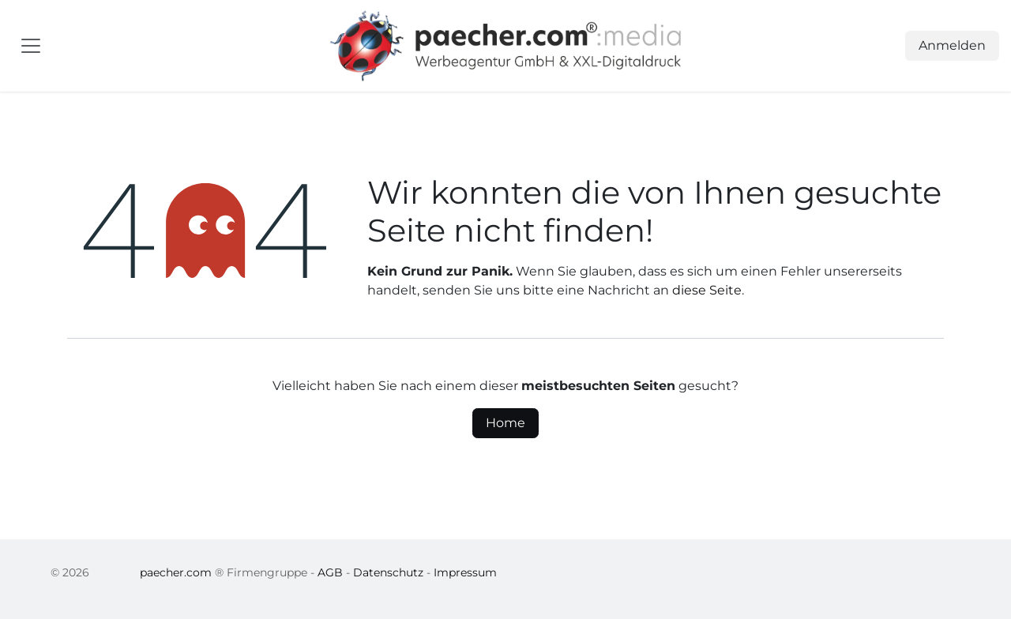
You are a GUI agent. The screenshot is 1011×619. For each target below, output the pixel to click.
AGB (330, 572)
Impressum (465, 572)
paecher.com (176, 572)
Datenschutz (388, 572)
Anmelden (952, 45)
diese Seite (707, 290)
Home (505, 422)
